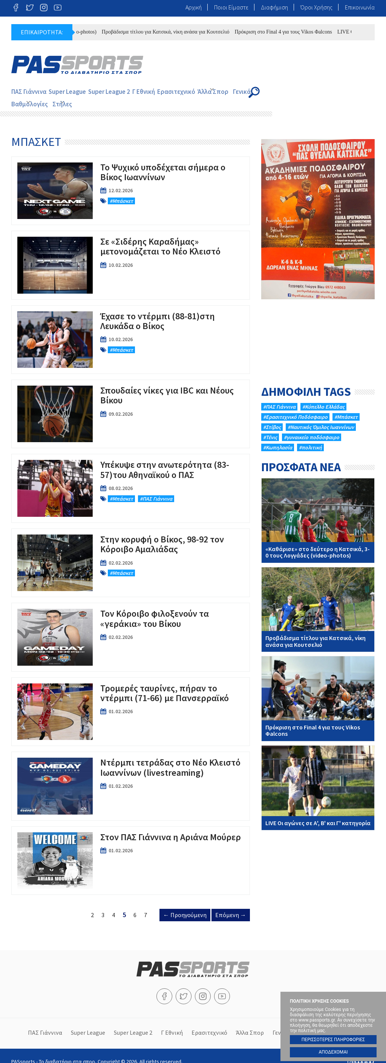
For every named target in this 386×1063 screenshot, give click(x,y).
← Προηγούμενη (185, 904)
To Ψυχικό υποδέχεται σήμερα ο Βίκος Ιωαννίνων (131, 180)
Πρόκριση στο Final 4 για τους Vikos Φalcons (311, 32)
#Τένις (270, 427)
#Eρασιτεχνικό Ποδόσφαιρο (295, 406)
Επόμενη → (230, 904)
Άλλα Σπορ (234, 92)
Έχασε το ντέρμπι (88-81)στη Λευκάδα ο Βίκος (131, 329)
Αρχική (193, 7)
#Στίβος (272, 417)
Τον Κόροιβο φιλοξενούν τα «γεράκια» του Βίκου (131, 627)
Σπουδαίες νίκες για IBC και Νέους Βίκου (131, 404)
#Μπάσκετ (346, 406)
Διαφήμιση (274, 7)
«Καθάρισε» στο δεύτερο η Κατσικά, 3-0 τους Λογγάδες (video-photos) (318, 510)
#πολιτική (310, 437)
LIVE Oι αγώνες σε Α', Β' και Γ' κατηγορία (318, 777)
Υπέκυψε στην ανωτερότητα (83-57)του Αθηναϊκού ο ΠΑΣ (131, 478)
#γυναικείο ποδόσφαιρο (311, 427)
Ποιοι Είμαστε (231, 7)
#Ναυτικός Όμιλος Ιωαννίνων (321, 417)
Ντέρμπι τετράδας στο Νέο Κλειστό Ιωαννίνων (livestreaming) (131, 776)
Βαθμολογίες (301, 92)
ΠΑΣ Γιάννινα (30, 92)
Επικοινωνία (360, 7)
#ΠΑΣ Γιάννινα (279, 396)
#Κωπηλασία (277, 437)
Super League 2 (119, 92)
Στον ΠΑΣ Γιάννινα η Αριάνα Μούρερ (131, 850)
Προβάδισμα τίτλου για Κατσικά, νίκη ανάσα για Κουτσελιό (193, 32)
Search (368, 92)
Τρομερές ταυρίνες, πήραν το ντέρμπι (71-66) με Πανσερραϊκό (131, 701)
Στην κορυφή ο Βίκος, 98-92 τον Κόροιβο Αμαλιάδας (131, 553)
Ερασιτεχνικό (194, 92)
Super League (73, 92)
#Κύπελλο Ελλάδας (323, 396)
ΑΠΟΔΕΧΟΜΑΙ (333, 1052)
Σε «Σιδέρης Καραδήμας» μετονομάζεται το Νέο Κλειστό (131, 255)
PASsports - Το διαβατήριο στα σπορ (77, 65)
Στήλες (339, 92)
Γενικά (268, 92)
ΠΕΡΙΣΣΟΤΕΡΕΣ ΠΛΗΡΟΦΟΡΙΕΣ (333, 1039)
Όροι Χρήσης (316, 7)
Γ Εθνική (158, 92)
